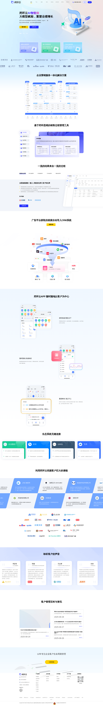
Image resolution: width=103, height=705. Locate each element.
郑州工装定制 (58, 697)
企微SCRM (37, 678)
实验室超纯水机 (38, 697)
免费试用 (34, 27)
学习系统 (37, 689)
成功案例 (58, 678)
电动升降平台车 (45, 697)
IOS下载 (68, 678)
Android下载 (69, 676)
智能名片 (37, 682)
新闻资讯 (58, 680)
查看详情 (51, 224)
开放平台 (47, 680)
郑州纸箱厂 (63, 697)
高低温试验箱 (52, 697)
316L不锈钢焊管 (77, 697)
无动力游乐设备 (70, 697)
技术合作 (47, 678)
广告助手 (37, 691)
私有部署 (47, 676)
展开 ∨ (51, 699)
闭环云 (58, 676)
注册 (90, 2)
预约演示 (24, 27)
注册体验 (51, 662)
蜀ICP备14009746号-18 (49, 702)
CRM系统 (37, 676)
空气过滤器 (32, 697)
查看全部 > (81, 616)
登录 (85, 2)
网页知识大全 (26, 697)
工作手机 (37, 680)
